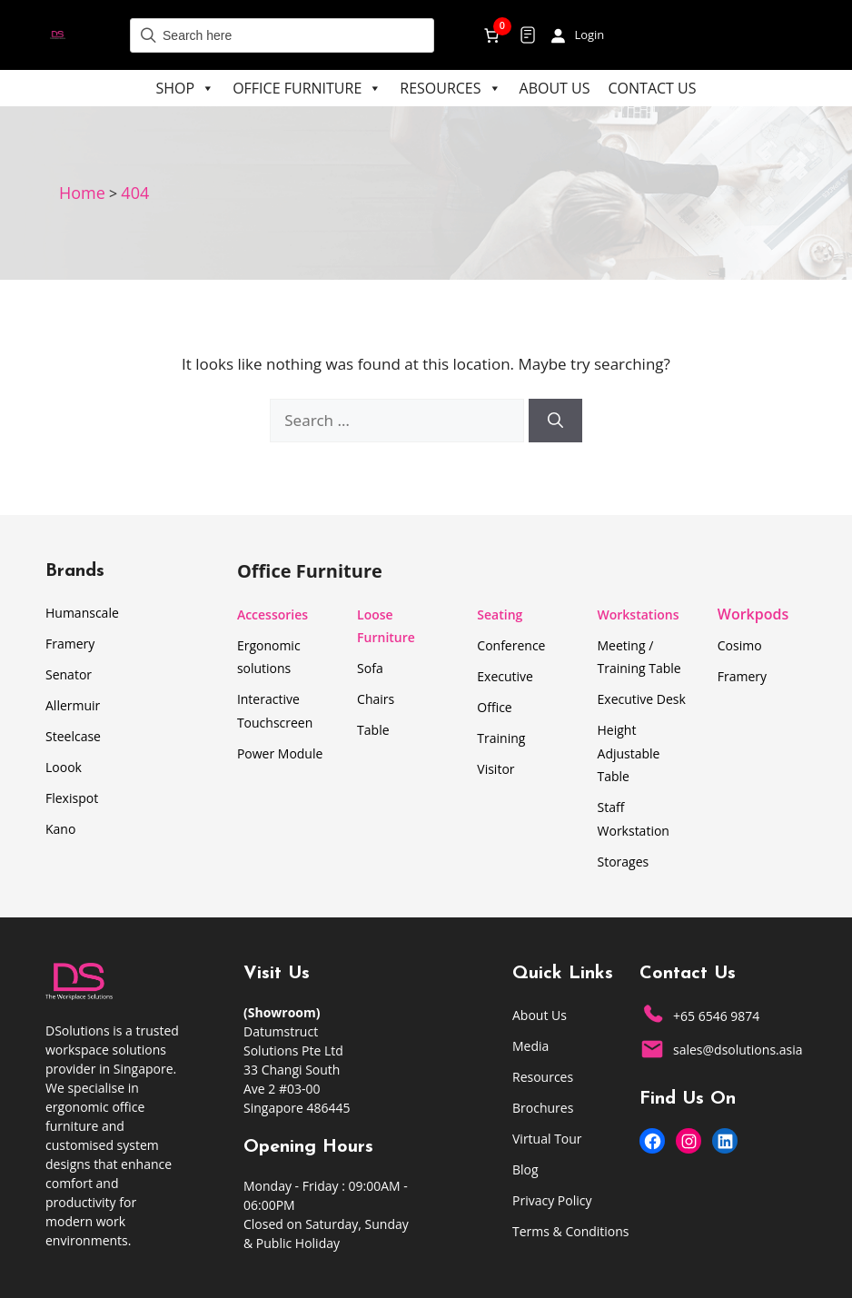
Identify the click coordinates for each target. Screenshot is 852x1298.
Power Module (279, 753)
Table (373, 729)
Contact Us (653, 88)
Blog (525, 1169)
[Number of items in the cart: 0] (492, 35)
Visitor (495, 769)
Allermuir (72, 705)
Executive (505, 676)
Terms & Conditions (570, 1231)
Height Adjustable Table (629, 753)
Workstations (638, 614)
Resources (450, 88)
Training (501, 738)
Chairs (375, 699)
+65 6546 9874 (716, 1016)
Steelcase (73, 736)
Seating (499, 614)
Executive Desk (642, 699)
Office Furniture (307, 88)
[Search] (555, 420)
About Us (555, 88)
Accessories (272, 614)
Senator (68, 674)
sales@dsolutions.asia (738, 1049)
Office (494, 707)
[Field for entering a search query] (282, 35)
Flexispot (71, 798)
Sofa (370, 668)
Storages (623, 861)
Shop (185, 88)
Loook (63, 767)
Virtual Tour (547, 1138)
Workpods (753, 614)
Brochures (542, 1107)
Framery (69, 643)
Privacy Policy (551, 1200)
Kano (60, 828)
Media (530, 1046)
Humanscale (82, 612)
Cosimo (740, 645)
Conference (511, 645)
